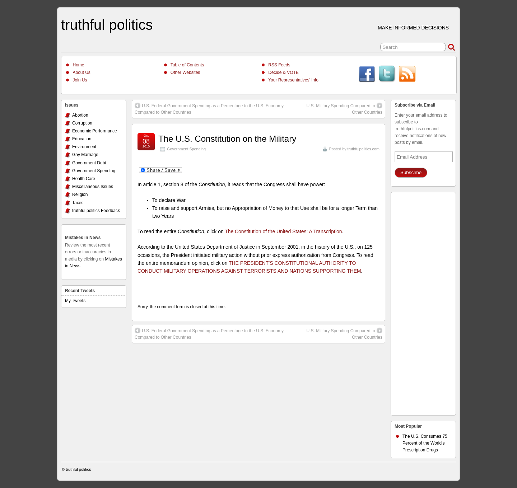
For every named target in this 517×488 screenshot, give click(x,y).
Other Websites (185, 72)
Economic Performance (94, 130)
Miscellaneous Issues (92, 186)
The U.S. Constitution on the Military (227, 139)
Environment (84, 146)
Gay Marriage (85, 154)
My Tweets (75, 300)
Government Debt (89, 162)
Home (78, 64)
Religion (80, 194)
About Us (81, 72)
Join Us (80, 80)
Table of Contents (187, 64)
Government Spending (186, 149)
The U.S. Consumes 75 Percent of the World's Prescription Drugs (424, 443)
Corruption (82, 123)
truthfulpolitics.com (363, 149)
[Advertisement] (423, 301)
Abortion (80, 115)
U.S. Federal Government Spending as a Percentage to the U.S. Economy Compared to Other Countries (209, 109)
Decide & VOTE (283, 72)
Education (81, 138)
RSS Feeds (279, 64)
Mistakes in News (83, 237)
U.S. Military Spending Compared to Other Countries (344, 109)
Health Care (83, 178)
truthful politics (107, 25)
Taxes (77, 202)
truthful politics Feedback (96, 210)
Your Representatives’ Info (293, 80)
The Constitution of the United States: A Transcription (283, 231)
